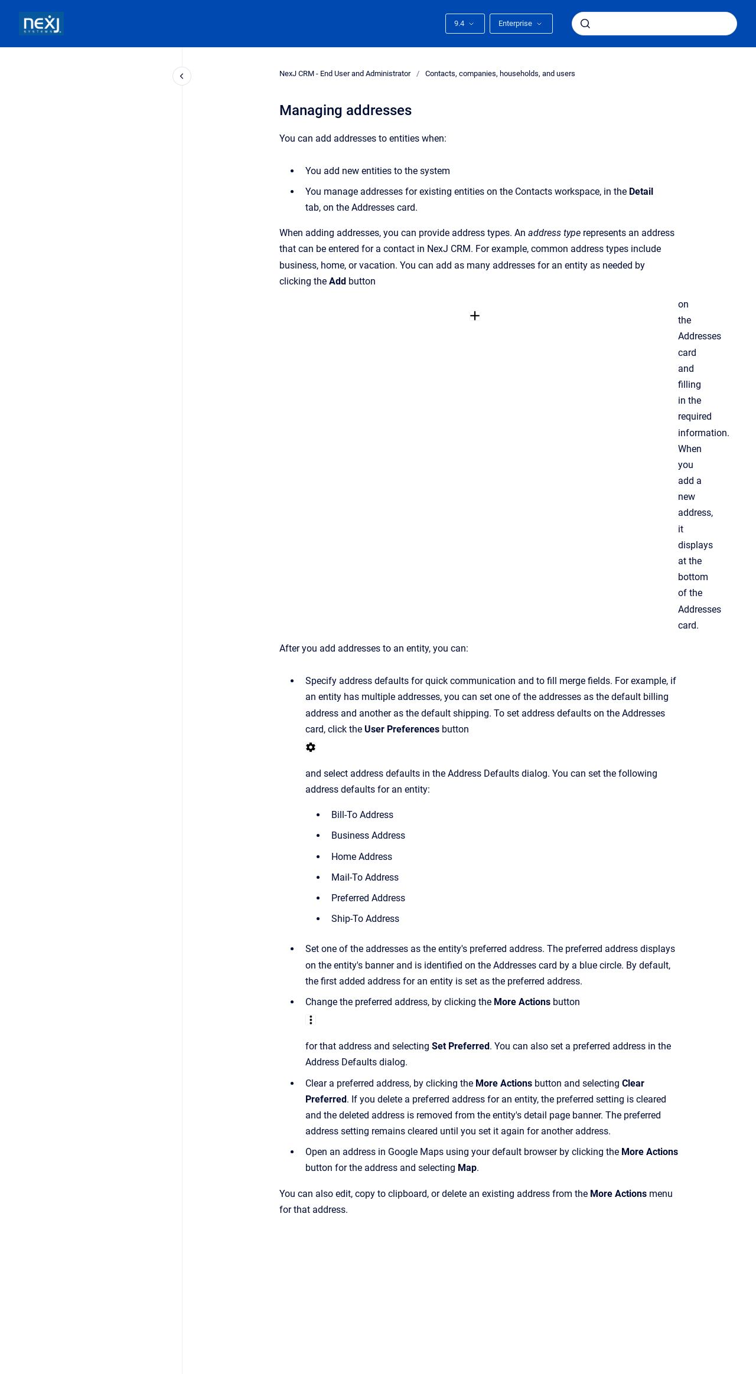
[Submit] (585, 23)
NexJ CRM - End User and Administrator (344, 73)
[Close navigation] (181, 76)
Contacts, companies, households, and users (500, 73)
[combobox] (654, 23)
